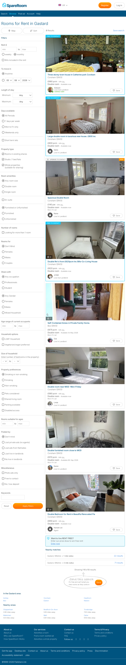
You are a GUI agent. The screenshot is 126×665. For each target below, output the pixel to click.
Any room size (11, 180)
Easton (46, 601)
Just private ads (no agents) (17, 442)
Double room (10, 186)
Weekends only (12, 132)
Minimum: (6, 95)
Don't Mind (10, 246)
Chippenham (8, 609)
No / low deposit (12, 484)
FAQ (66, 636)
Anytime (9, 73)
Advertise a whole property (45, 639)
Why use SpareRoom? (13, 636)
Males (7, 257)
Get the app (7, 651)
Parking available (12, 404)
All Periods (10, 115)
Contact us (68, 632)
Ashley (5, 598)
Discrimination (101, 651)
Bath (45, 615)
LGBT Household (12, 339)
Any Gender (10, 296)
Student (8, 288)
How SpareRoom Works (14, 639)
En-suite (8, 200)
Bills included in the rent (15, 60)
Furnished (9, 213)
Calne (86, 615)
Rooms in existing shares (16, 154)
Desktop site (20, 651)
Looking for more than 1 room (18, 232)
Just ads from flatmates (15, 448)
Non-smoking (11, 385)
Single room (10, 192)
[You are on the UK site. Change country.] (63, 5)
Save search (118, 30)
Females (9, 252)
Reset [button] (6, 506)
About (7, 632)
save (98, 582)
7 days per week (12, 121)
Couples (8, 263)
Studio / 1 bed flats (13, 159)
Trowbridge (88, 609)
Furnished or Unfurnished (16, 207)
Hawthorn (87, 598)
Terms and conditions (103, 632)
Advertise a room (41, 632)
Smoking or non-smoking (16, 374)
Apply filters (28, 506)
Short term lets (11, 140)
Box (4, 601)
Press (90, 651)
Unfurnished (10, 219)
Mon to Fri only (11, 127)
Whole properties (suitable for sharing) (14, 166)
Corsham (47, 598)
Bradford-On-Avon (51, 609)
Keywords (5, 493)
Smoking (9, 380)
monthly (20, 54)
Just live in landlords (14, 453)
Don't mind (10, 436)
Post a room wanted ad (44, 636)
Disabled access (12, 410)
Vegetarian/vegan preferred (17, 344)
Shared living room (13, 399)
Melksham (7, 615)
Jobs (27, 655)
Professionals (11, 282)
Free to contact (11, 478)
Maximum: (6, 101)
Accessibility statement (12, 655)
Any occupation (12, 276)
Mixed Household (13, 312)
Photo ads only (11, 473)
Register (105, 5)
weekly (8, 54)
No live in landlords (13, 459)
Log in (119, 5)
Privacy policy (100, 636)
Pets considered (12, 393)
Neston (86, 601)
